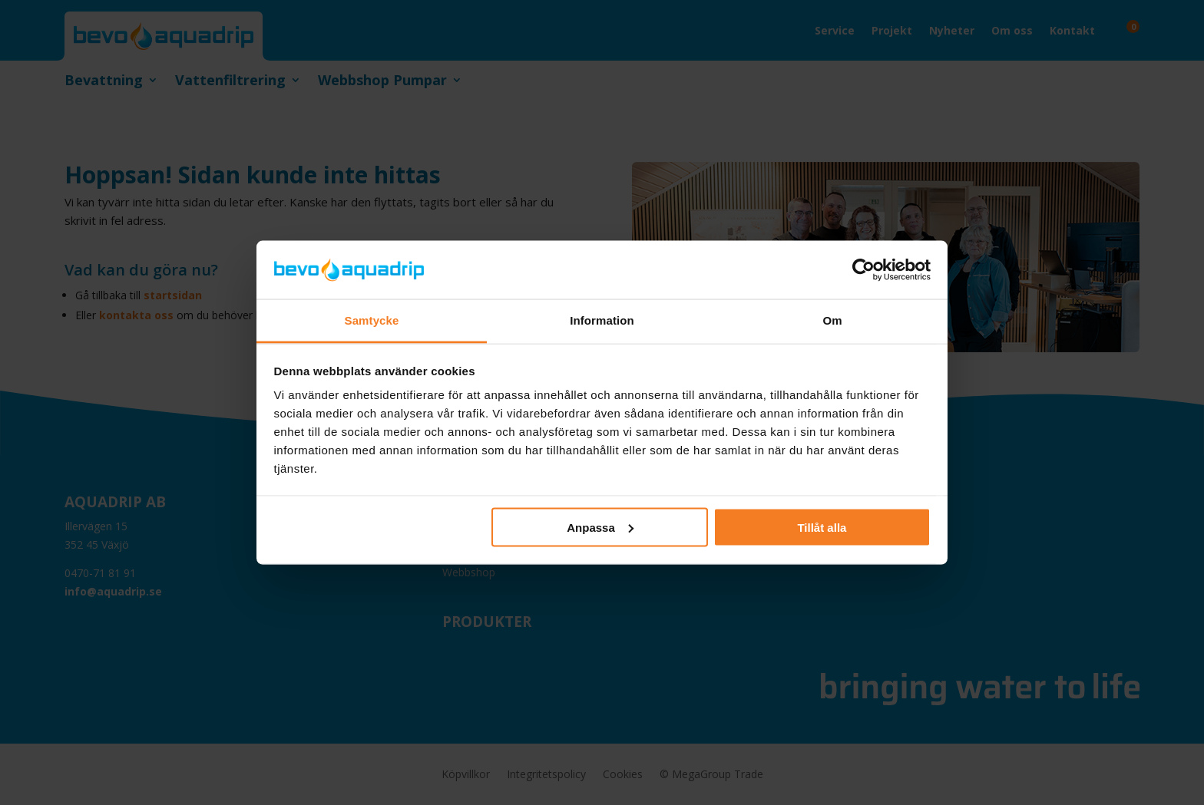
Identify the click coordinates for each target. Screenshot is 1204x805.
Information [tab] (602, 320)
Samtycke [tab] (372, 320)
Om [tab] (832, 320)
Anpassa (600, 526)
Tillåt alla (821, 526)
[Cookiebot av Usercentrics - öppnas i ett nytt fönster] (863, 269)
